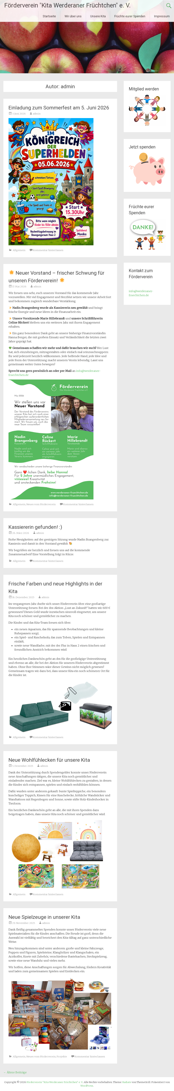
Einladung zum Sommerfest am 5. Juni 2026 (58, 108)
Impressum (162, 16)
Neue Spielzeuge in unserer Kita (44, 917)
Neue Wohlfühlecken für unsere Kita (49, 760)
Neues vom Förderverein (41, 504)
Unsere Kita (98, 16)
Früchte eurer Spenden (129, 16)
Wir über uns (73, 16)
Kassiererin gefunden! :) (35, 527)
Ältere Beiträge (15, 1072)
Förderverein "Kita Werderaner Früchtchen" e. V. (67, 5)
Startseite (49, 16)
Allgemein (19, 250)
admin (36, 113)
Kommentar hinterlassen (48, 250)
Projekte (62, 1056)
